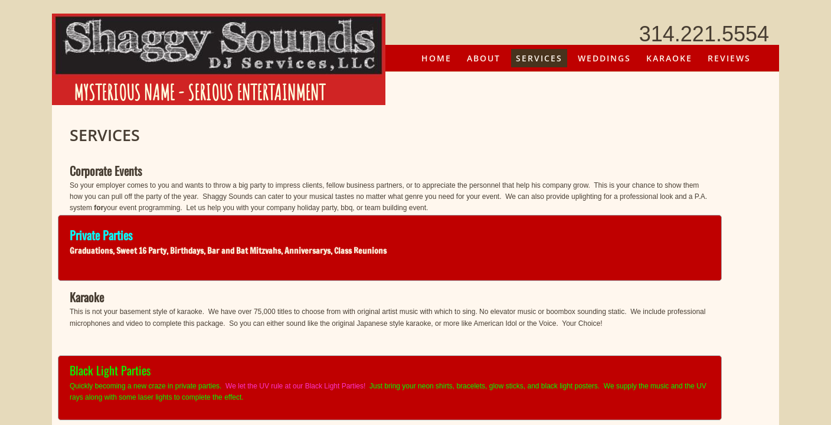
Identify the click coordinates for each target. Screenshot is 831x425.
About (483, 58)
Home (436, 58)
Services (539, 58)
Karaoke (669, 58)
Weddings (604, 58)
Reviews (729, 58)
